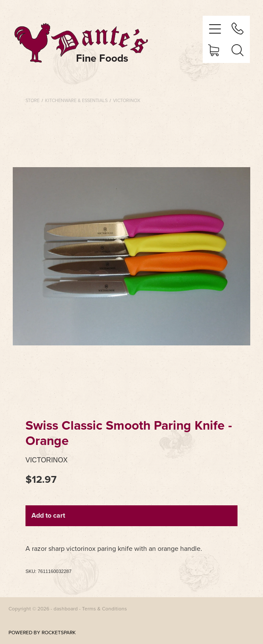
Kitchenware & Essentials (76, 100)
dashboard (66, 608)
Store (32, 100)
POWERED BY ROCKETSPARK (42, 632)
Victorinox (126, 100)
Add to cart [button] (48, 515)
